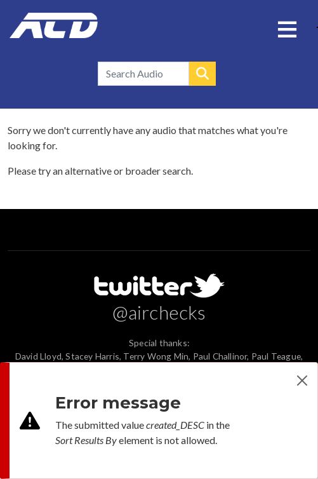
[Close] (302, 380)
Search (202, 74)
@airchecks (159, 311)
